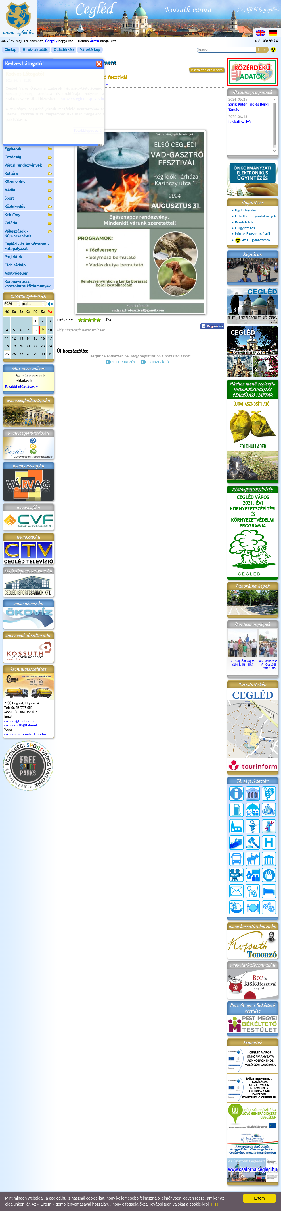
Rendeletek (244, 222)
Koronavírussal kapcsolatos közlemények (28, 283)
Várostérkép (90, 49)
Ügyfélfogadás (245, 210)
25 (7, 354)
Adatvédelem (16, 273)
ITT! (214, 1204)
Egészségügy (28, 141)
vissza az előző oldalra (207, 70)
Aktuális (28, 116)
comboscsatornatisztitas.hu (25, 734)
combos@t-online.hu (19, 721)
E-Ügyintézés (245, 228)
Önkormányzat (28, 78)
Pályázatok (14, 107)
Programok (100, 84)
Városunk (28, 70)
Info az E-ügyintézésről (252, 234)
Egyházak (28, 149)
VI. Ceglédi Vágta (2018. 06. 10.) (242, 660)
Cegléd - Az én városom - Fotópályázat (27, 246)
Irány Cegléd (16, 132)
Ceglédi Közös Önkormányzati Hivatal (28, 88)
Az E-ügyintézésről (253, 240)
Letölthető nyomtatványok (255, 216)
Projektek (28, 257)
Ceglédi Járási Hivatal (24, 99)
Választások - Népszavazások (28, 233)
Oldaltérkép (64, 49)
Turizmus (28, 124)
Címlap (10, 49)
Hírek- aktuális (35, 49)
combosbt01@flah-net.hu (23, 725)
